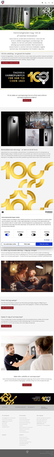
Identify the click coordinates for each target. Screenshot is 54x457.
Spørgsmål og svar (5, 426)
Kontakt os (21, 434)
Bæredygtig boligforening (42, 421)
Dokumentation (22, 445)
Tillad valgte (27, 244)
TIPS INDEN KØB (6, 326)
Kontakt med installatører (24, 438)
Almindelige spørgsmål (23, 443)
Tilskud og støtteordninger (44, 407)
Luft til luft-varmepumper (24, 421)
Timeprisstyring (22, 430)
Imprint (51, 454)
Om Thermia (4, 407)
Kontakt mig (27, 384)
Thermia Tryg (4, 425)
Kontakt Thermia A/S (23, 437)
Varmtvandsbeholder (23, 424)
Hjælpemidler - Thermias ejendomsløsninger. (41, 423)
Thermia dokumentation (24, 432)
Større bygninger (40, 415)
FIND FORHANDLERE (7, 307)
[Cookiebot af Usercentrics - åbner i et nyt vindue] (46, 212)
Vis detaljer (47, 240)
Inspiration (4, 434)
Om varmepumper (5, 415)
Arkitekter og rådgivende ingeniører (44, 417)
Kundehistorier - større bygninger (43, 425)
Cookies (51, 451)
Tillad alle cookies (44, 244)
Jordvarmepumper (23, 417)
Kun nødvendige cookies (10, 244)
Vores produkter (22, 415)
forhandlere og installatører (45, 254)
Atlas (11, 157)
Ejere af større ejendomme (42, 419)
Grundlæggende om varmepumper (9, 417)
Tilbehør (21, 425)
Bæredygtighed (31, 407)
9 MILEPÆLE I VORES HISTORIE (10, 62)
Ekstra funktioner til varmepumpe (26, 427)
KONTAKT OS (27, 100)
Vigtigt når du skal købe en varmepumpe (7, 421)
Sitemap (47, 451)
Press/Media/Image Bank (20, 407)
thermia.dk (3, 6)
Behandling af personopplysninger (46, 453)
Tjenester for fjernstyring (24, 428)
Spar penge (4, 423)
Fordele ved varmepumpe (7, 419)
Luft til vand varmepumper (24, 419)
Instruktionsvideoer (23, 440)
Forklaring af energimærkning (25, 441)
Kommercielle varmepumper (24, 422)
